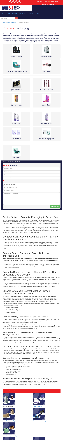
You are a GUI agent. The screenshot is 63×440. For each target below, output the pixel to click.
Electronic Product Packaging (40, 421)
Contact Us (31, 13)
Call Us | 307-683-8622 (48, 4)
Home (3, 13)
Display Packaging (37, 406)
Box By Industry (12, 13)
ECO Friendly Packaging (9, 421)
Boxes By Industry (11, 22)
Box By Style (22, 13)
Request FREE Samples (43, 1)
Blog (38, 13)
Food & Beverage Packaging (10, 435)
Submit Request (55, 206)
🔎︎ (16, 18)
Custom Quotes (54, 1)
